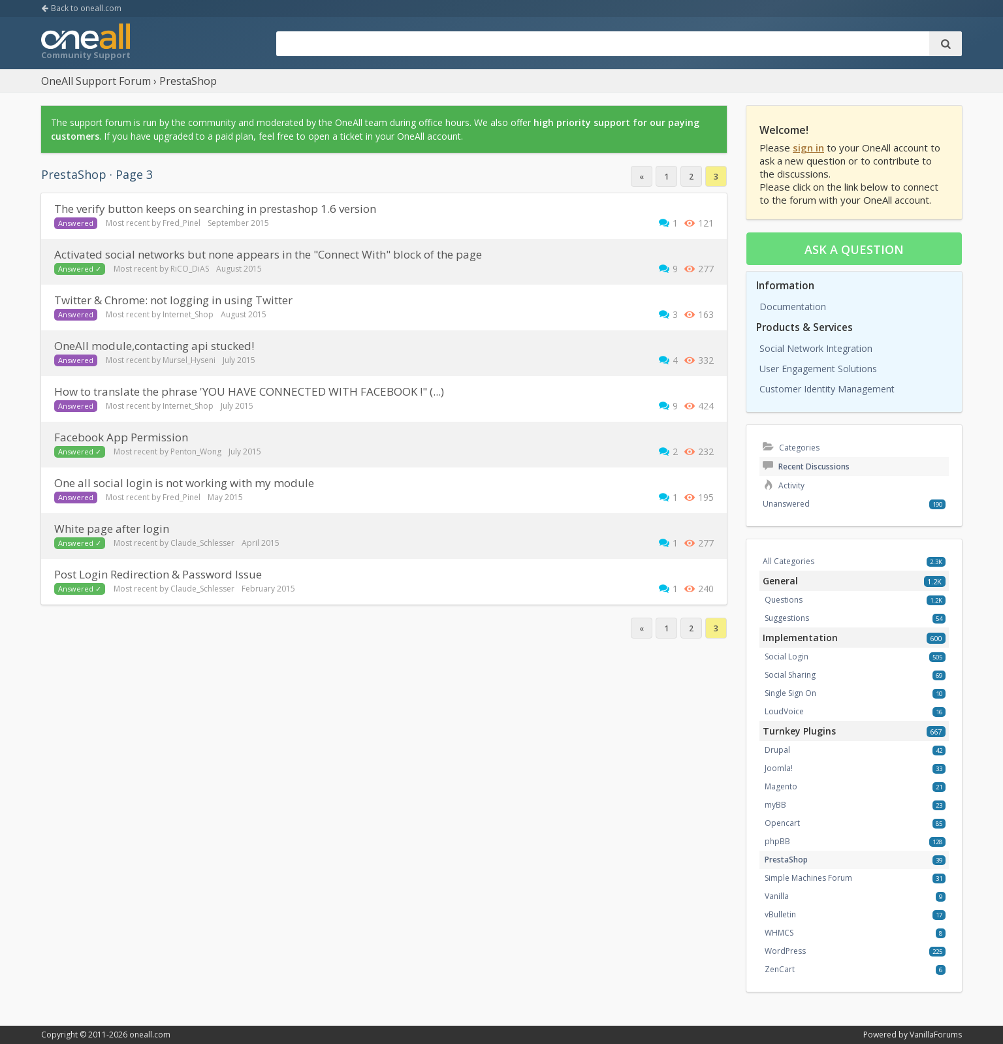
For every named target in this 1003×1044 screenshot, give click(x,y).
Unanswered (786, 503)
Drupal (777, 749)
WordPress (785, 951)
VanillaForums (936, 1034)
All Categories (788, 561)
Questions (784, 599)
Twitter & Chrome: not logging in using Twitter (173, 300)
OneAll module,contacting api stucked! (154, 345)
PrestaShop (786, 859)
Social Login (786, 656)
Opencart (782, 823)
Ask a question (854, 249)
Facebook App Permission (121, 437)
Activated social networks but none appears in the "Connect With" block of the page (268, 254)
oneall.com (149, 1034)
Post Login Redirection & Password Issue (158, 574)
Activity (783, 485)
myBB (775, 804)
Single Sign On (790, 693)
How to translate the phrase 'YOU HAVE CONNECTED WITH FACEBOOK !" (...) (249, 391)
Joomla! (779, 768)
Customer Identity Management (827, 389)
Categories (791, 447)
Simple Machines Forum (808, 877)
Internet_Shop (188, 314)
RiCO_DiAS (189, 268)
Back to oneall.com (81, 8)
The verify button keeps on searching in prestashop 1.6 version (215, 208)
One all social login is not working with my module (184, 482)
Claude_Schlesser (202, 542)
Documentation (792, 306)
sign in (808, 147)
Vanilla (777, 896)
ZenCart (780, 969)
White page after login (111, 528)
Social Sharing (790, 674)
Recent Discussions (806, 466)
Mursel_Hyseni (189, 360)
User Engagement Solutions (818, 368)
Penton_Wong (195, 451)
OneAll (85, 43)
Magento (781, 786)
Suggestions (787, 618)
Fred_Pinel (181, 223)
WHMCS (779, 932)
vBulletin (780, 914)
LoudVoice (784, 711)
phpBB (777, 841)
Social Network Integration (815, 348)
